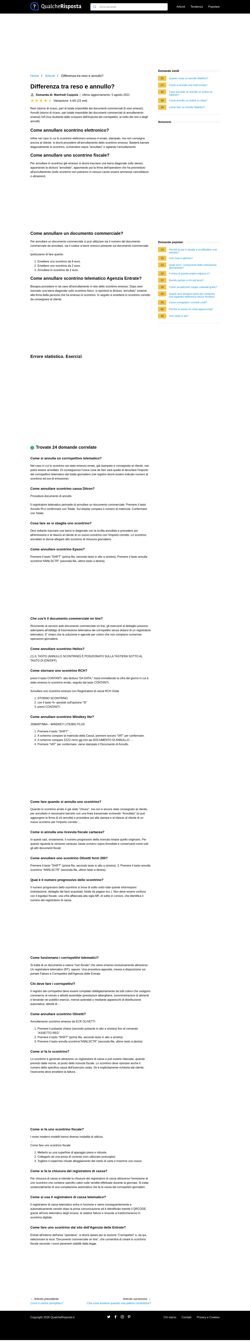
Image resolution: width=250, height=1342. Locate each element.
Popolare (214, 6)
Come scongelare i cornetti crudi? (188, 302)
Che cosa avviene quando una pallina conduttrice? (119, 1303)
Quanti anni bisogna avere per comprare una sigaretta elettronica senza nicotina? (192, 295)
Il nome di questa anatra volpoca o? (189, 273)
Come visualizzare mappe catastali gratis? (193, 287)
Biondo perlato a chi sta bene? (186, 280)
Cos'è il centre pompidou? (46, 1303)
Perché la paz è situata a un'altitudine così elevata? (193, 251)
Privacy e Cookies (208, 1317)
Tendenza (197, 6)
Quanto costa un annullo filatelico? (188, 78)
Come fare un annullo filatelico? (187, 107)
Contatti (186, 1317)
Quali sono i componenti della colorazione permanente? (192, 266)
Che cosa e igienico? (181, 258)
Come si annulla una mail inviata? (188, 85)
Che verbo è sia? (178, 316)
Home (34, 76)
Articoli (181, 6)
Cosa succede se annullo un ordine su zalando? (190, 93)
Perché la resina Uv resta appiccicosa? (191, 309)
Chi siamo (170, 1317)
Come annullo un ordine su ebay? (188, 100)
